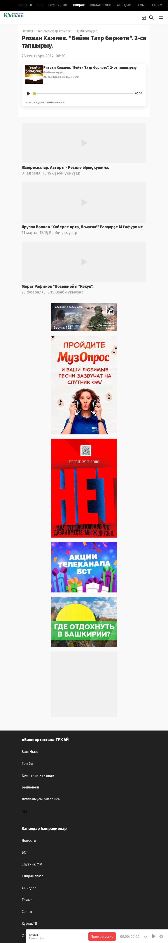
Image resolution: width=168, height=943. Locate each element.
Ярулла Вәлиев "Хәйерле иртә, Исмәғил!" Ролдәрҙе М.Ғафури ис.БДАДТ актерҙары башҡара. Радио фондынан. (84, 227)
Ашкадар (124, 5)
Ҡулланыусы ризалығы (41, 799)
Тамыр (141, 5)
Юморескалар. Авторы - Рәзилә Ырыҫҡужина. (65, 167)
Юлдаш (79, 5)
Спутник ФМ (57, 5)
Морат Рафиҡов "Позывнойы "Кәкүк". (57, 286)
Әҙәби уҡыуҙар (87, 31)
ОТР (25, 935)
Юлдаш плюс (101, 5)
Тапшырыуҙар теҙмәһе (54, 31)
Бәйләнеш (30, 787)
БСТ (40, 5)
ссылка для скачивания (45, 102)
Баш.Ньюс (30, 752)
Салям (157, 5)
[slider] (83, 94)
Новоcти (25, 5)
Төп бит (28, 763)
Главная (27, 31)
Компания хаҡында (38, 775)
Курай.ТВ (29, 923)
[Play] (28, 93)
